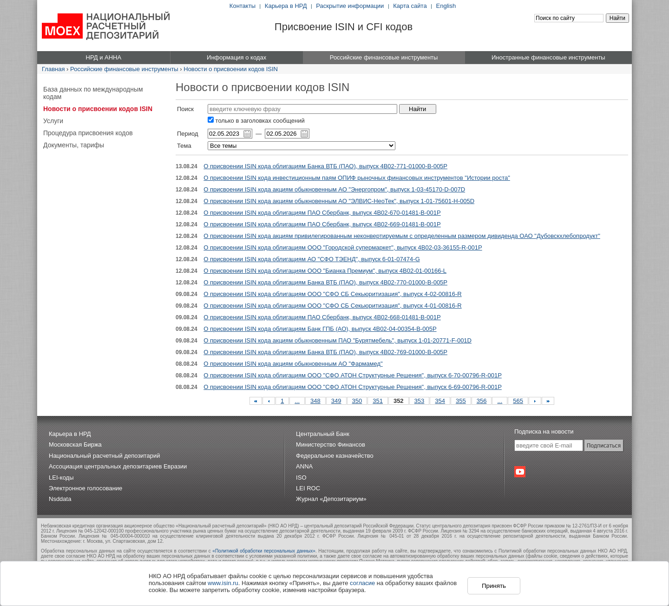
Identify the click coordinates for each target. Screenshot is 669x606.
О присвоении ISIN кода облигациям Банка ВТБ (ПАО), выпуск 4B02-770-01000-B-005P (325, 282)
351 (378, 400)
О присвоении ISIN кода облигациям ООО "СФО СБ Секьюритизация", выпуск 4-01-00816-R (332, 305)
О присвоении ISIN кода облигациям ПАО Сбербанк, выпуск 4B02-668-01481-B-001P (321, 317)
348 (315, 400)
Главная (53, 69)
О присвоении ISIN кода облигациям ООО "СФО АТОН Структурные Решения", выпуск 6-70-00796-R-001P (352, 375)
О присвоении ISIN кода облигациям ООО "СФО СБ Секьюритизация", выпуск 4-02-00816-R (332, 293)
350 (357, 400)
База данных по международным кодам (93, 93)
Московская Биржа (75, 444)
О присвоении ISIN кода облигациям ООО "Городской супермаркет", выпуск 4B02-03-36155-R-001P (342, 247)
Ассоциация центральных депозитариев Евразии (118, 466)
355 (461, 400)
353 (419, 400)
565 (518, 400)
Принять (494, 585)
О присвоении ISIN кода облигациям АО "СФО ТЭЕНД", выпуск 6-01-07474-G (311, 259)
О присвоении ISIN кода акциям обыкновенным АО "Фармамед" (292, 363)
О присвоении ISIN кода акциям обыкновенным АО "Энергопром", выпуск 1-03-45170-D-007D (334, 189)
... (297, 400)
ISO (301, 477)
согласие (362, 583)
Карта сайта (409, 5)
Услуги (53, 121)
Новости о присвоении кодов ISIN (231, 69)
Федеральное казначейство (335, 455)
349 (336, 400)
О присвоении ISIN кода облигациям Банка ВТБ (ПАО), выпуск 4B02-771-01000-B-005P (325, 166)
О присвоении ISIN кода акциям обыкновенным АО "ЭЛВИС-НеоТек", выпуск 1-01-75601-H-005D (338, 201)
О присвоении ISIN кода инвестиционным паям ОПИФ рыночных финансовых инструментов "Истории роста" (356, 177)
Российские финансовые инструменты (124, 69)
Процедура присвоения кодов (88, 133)
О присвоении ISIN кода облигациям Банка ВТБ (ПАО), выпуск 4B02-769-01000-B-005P (325, 352)
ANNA (304, 466)
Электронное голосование (85, 488)
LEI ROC (308, 488)
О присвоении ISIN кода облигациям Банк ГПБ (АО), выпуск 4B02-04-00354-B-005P (319, 328)
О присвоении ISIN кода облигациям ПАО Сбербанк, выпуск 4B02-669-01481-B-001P (321, 224)
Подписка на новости (544, 431)
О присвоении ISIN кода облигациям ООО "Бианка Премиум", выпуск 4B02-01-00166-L (324, 270)
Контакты (243, 5)
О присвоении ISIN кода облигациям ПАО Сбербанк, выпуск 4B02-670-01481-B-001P (321, 212)
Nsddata (60, 498)
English (446, 5)
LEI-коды (61, 477)
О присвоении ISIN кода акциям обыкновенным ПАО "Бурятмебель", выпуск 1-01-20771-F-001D (337, 340)
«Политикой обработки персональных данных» (263, 550)
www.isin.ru (223, 583)
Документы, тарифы (73, 145)
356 (482, 400)
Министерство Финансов (330, 444)
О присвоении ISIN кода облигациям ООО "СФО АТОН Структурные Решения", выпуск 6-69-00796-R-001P (352, 386)
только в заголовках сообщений (256, 120)
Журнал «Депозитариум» (331, 498)
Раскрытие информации (350, 5)
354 (440, 400)
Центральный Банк (322, 433)
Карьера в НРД (286, 5)
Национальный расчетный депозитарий (104, 455)
